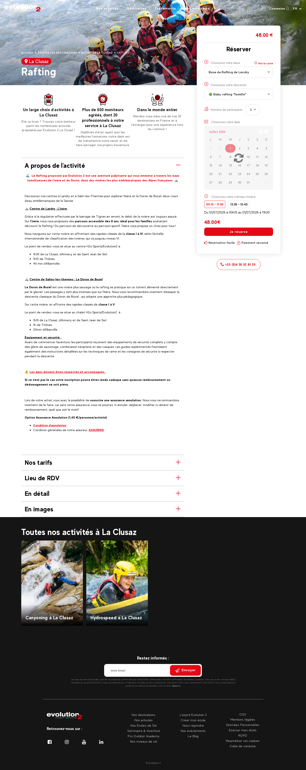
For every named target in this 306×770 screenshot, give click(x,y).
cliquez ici (176, 686)
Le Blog (193, 736)
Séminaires (136, 8)
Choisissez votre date (222, 121)
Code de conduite (243, 746)
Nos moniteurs (197, 8)
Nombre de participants (223, 109)
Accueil (27, 52)
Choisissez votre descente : (226, 84)
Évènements (165, 8)
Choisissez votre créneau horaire (233, 196)
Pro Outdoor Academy (144, 736)
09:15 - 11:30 (214, 204)
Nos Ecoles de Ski (143, 725)
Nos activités (107, 8)
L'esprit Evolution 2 (193, 715)
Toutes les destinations (57, 52)
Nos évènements (193, 731)
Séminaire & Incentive (143, 731)
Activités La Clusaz (97, 52)
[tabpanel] (48, 113)
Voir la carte (263, 63)
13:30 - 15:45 (239, 204)
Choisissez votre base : (223, 62)
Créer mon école (193, 720)
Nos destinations (143, 715)
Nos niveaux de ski (143, 741)
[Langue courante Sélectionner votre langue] (297, 8)
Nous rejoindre (193, 725)
